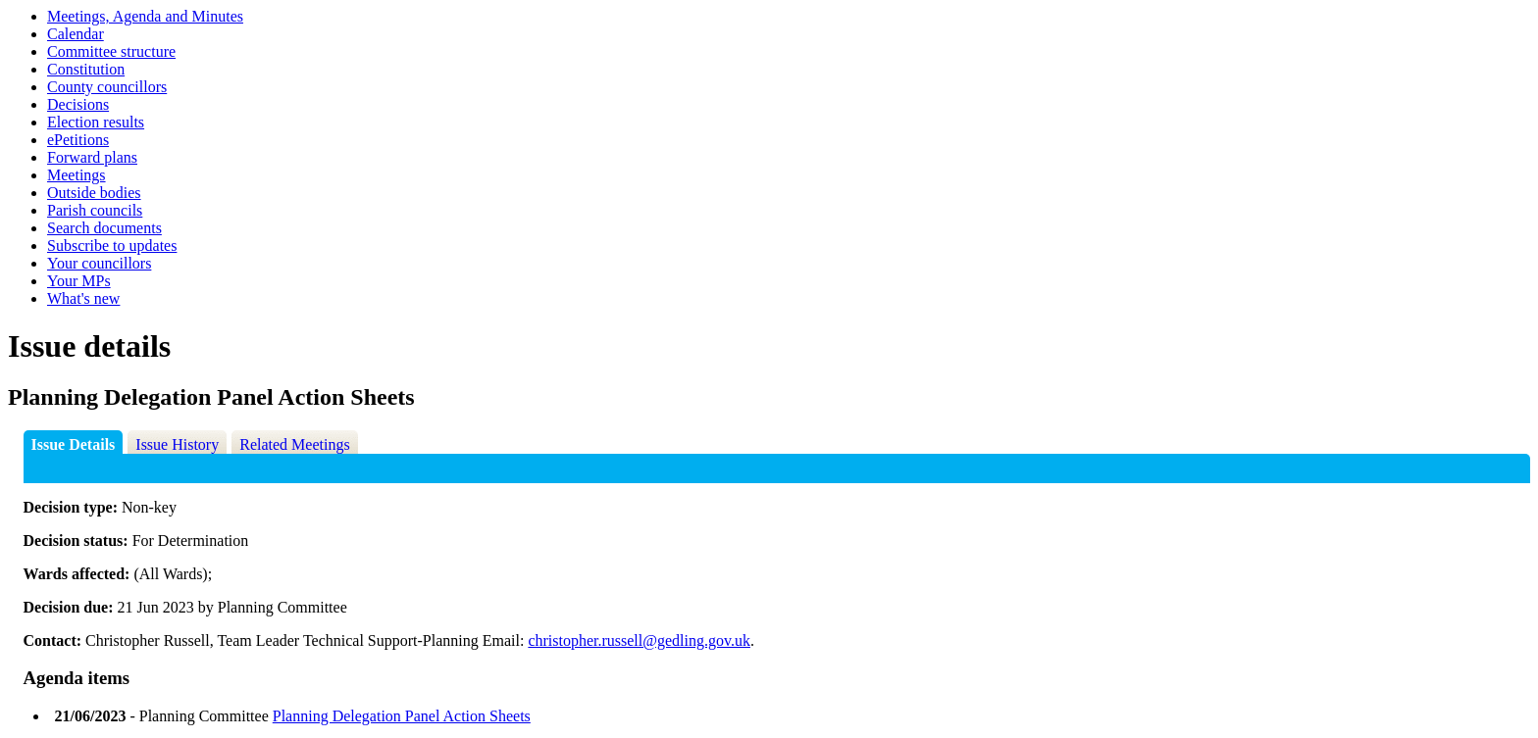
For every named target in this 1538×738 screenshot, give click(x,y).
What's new (83, 298)
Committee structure (111, 51)
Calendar (75, 33)
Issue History (177, 444)
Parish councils (94, 210)
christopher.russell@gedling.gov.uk (639, 640)
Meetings (76, 175)
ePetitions (78, 139)
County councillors (107, 86)
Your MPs (79, 280)
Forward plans (92, 157)
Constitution (86, 69)
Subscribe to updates (112, 245)
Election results (95, 122)
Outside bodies (94, 192)
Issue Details (73, 444)
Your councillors (99, 263)
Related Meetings (294, 444)
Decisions (78, 104)
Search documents (104, 228)
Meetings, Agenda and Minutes (145, 16)
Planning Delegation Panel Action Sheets (402, 716)
